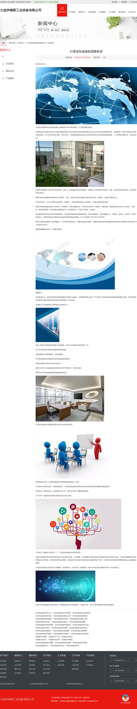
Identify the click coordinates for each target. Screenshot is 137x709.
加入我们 (46, 665)
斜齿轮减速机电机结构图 (78, 628)
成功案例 (92, 8)
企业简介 (3, 661)
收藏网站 (124, 2)
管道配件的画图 (41, 637)
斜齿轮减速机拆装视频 (63, 643)
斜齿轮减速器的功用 (43, 622)
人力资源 (112, 8)
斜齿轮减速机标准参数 (60, 628)
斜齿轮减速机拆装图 (60, 619)
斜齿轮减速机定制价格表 (81, 613)
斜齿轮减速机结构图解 (78, 622)
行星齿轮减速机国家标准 (36, 43)
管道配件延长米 (41, 640)
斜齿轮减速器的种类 (57, 645)
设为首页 (134, 2)
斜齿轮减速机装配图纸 (79, 631)
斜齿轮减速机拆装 (72, 645)
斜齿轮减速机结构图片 (61, 634)
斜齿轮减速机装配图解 (61, 631)
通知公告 (10, 71)
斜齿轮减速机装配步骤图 (44, 643)
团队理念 (46, 673)
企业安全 (89, 661)
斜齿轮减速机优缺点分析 (62, 616)
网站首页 (62, 8)
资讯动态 (122, 8)
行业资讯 (10, 64)
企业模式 (17, 673)
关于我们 (72, 8)
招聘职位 (32, 661)
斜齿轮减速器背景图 (80, 643)
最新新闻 (10, 56)
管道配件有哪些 (67, 640)
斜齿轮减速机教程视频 (44, 619)
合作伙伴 (32, 669)
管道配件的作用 (54, 640)
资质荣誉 (3, 669)
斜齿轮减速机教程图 (80, 616)
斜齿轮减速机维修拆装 (63, 625)
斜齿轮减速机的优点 (43, 628)
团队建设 (75, 669)
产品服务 (102, 8)
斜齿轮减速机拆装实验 (44, 616)
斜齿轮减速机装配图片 (44, 631)
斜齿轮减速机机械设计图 (78, 619)
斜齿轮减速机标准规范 (44, 634)
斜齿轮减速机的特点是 (81, 625)
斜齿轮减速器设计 (42, 645)
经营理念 (32, 673)
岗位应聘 (60, 665)
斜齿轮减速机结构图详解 (44, 625)
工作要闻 (75, 661)
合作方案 (46, 669)
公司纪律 (75, 665)
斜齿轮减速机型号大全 (44, 613)
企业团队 (32, 665)
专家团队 (3, 673)
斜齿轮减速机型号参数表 (62, 613)
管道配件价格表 (67, 637)
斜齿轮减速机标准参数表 (80, 634)
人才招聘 (60, 661)
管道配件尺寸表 (54, 637)
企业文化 (132, 8)
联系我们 (115, 2)
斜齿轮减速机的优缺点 (60, 622)
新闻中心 (82, 8)
